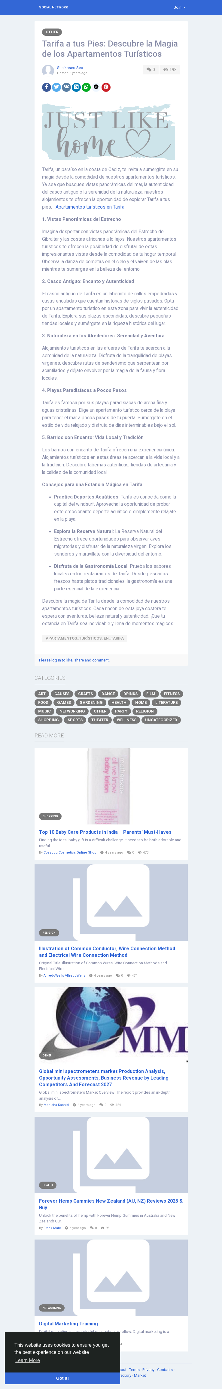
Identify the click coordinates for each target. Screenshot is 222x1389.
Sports (75, 720)
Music (44, 711)
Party (121, 711)
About (121, 1369)
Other (52, 32)
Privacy (148, 1369)
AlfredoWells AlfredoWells (64, 976)
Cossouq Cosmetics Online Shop (70, 852)
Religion (145, 711)
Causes (61, 693)
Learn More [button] (27, 1360)
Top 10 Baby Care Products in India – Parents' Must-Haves (105, 832)
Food (43, 702)
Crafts (85, 693)
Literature (166, 702)
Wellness (126, 720)
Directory (124, 1375)
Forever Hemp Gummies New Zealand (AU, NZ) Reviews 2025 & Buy (111, 1204)
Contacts (165, 1369)
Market (140, 1375)
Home (141, 702)
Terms (135, 1369)
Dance (108, 693)
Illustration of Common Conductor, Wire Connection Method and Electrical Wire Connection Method (107, 952)
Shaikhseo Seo (70, 67)
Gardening (91, 702)
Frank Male (52, 1228)
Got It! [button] (62, 1378)
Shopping (48, 720)
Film (150, 693)
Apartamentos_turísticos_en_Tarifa (85, 638)
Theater (99, 720)
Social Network (53, 7)
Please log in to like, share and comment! (74, 660)
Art (42, 693)
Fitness (172, 693)
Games (64, 702)
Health (118, 702)
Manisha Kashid (56, 1105)
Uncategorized (161, 720)
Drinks (130, 693)
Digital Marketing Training (68, 1324)
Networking (72, 711)
